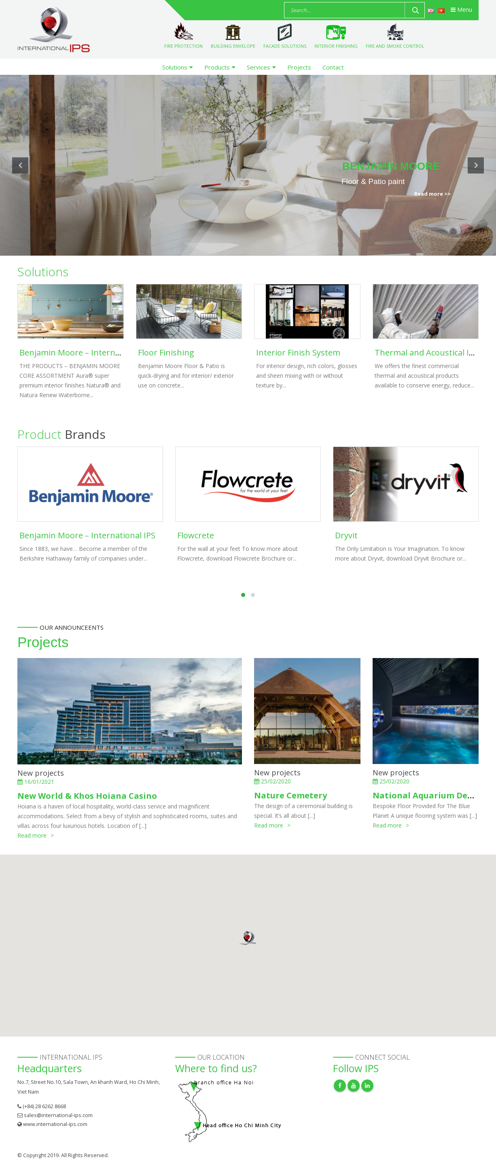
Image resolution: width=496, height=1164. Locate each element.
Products (217, 67)
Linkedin (367, 1085)
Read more (32, 835)
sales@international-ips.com (58, 1115)
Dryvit (346, 535)
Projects (299, 67)
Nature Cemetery (290, 795)
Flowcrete (195, 535)
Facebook (340, 1085)
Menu (461, 9)
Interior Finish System (298, 352)
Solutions (174, 67)
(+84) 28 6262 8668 (44, 1106)
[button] (247, 938)
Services (258, 67)
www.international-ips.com (55, 1124)
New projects (40, 772)
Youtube (354, 1085)
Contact (333, 67)
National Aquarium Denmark (434, 795)
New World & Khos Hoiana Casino (87, 795)
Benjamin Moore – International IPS (87, 352)
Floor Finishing (166, 352)
